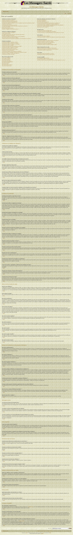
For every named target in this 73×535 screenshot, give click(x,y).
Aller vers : (49, 528)
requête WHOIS (21, 520)
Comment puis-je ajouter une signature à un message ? (11, 44)
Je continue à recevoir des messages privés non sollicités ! (46, 31)
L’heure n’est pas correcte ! (6, 33)
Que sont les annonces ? (6, 62)
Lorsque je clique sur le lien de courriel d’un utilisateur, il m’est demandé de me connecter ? (16, 38)
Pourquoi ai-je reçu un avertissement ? (8, 50)
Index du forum (5, 11)
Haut (4, 75)
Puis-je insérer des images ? (6, 60)
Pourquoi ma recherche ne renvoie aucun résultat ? (45, 41)
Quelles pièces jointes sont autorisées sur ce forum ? (45, 53)
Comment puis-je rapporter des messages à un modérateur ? (12, 51)
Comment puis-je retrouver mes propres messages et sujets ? (47, 44)
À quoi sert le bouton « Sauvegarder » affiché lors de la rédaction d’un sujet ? (14, 52)
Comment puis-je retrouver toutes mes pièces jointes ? (46, 54)
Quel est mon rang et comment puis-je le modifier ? (10, 37)
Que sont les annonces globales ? (7, 61)
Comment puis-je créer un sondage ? (8, 45)
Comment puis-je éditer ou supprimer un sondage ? (10, 47)
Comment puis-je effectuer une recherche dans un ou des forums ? (48, 40)
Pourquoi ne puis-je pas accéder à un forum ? (9, 48)
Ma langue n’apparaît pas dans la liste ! (8, 35)
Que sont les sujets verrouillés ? (7, 64)
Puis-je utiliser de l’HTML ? (6, 58)
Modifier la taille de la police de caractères (70, 11)
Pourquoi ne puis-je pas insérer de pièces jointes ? (10, 49)
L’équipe (38, 530)
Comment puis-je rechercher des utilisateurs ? (44, 43)
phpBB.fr (42, 533)
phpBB (27, 532)
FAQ (65, 13)
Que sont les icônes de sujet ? (7, 65)
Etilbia (50, 532)
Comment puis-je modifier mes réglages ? (8, 32)
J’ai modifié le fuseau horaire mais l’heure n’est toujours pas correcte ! (13, 34)
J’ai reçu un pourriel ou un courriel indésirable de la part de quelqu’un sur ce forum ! (50, 32)
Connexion (69, 13)
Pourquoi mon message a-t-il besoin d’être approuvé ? (10, 53)
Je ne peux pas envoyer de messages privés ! (44, 30)
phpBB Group (30, 506)
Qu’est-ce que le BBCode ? (6, 57)
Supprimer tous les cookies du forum (46, 530)
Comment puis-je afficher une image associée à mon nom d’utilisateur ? (13, 36)
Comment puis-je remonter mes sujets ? (8, 54)
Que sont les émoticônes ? (6, 59)
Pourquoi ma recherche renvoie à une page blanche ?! (46, 42)
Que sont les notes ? (5, 63)
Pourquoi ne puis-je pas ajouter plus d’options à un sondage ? (12, 46)
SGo (43, 532)
